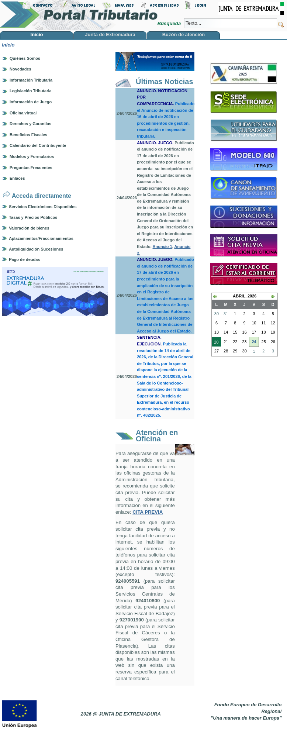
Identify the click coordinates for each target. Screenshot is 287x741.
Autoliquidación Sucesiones (36, 249)
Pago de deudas (24, 259)
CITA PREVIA (147, 512)
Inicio (8, 45)
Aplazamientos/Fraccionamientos (41, 238)
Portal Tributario (79, 15)
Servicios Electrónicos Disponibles (42, 206)
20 (215, 343)
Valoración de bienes (29, 228)
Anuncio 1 (162, 246)
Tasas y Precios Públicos (33, 217)
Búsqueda (169, 23)
